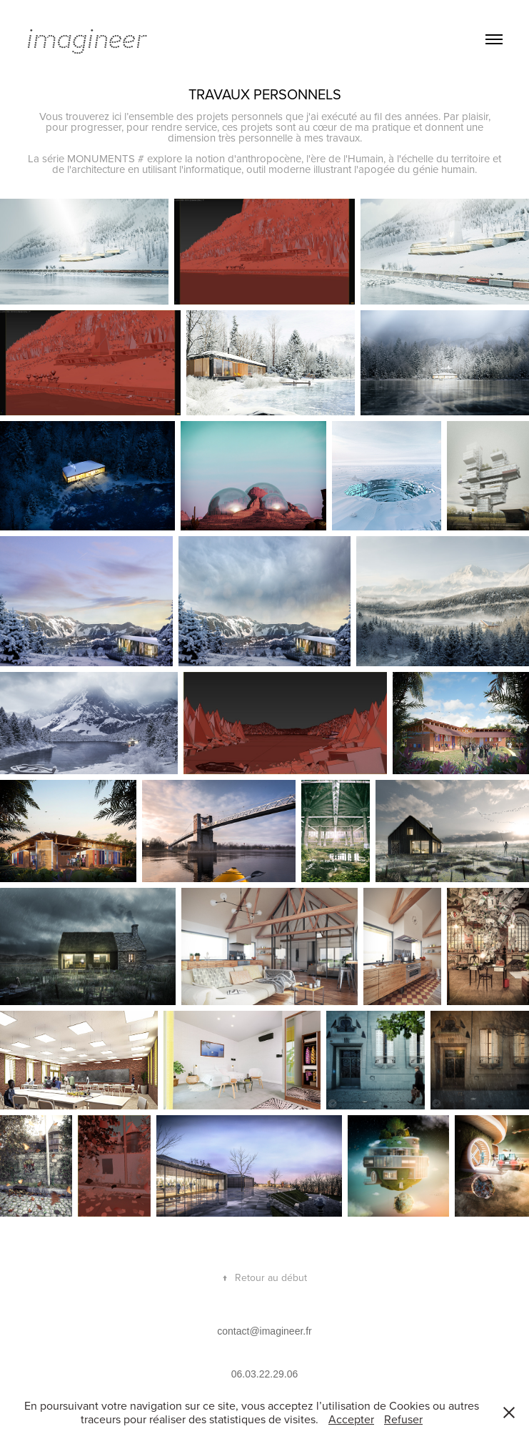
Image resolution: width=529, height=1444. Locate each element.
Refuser (403, 1419)
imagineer (86, 39)
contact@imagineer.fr (264, 1331)
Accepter (351, 1419)
